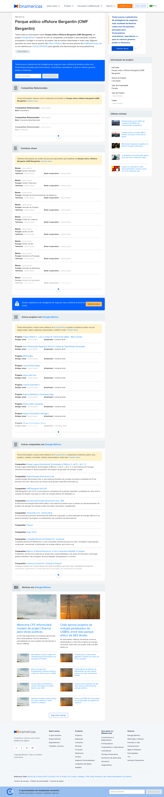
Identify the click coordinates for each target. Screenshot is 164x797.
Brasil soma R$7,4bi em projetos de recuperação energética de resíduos (87, 701)
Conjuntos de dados (83, 764)
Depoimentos (54, 742)
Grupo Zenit (31, 532)
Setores (109, 6)
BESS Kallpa (28, 356)
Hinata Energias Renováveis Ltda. (40, 476)
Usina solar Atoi (29, 375)
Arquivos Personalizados (85, 760)
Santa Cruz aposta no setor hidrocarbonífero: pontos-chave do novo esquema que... (134, 169)
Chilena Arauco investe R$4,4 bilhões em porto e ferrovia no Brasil (134, 135)
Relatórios (79, 753)
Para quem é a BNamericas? (89, 6)
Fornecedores (107, 744)
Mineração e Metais (135, 739)
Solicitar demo (125, 6)
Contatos (79, 742)
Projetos (78, 735)
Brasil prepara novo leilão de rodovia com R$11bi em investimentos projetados (133, 123)
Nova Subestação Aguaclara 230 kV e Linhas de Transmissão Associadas (54, 346)
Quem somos (52, 6)
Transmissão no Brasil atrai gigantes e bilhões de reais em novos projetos (87, 657)
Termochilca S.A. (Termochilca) (39, 513)
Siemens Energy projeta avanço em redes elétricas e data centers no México (43, 701)
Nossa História (55, 739)
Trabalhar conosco (56, 746)
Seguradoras (106, 765)
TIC (128, 757)
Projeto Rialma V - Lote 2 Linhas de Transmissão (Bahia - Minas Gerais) (52, 337)
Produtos (68, 6)
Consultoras (106, 751)
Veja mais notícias (58, 715)
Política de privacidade (39, 781)
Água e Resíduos (134, 750)
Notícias (78, 746)
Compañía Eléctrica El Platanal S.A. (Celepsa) (45, 539)
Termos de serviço (21, 781)
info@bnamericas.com (92, 43)
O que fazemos (55, 735)
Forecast (78, 750)
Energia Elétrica (28, 38)
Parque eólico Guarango (33, 404)
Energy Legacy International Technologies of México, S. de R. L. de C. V (56, 464)
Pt (152, 6)
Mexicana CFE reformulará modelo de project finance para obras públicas (34, 628)
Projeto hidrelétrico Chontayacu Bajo (38, 394)
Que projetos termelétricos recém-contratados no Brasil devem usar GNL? (42, 686)
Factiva (78, 757)
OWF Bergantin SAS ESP (36, 489)
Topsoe (29, 525)
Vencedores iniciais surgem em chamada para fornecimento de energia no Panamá (43, 657)
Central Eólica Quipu (31, 366)
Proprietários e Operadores (112, 747)
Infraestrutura (133, 746)
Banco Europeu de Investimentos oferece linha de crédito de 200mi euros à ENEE (43, 671)
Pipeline (78, 767)
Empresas (79, 739)
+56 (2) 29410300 (40, 46)
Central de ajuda (56, 781)
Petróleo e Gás (133, 742)
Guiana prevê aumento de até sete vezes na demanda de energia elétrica (86, 686)
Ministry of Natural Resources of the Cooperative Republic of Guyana (55, 551)
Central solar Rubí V (31, 385)
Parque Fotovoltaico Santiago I (36, 414)
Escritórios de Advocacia (111, 758)
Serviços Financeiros (109, 754)
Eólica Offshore (55, 43)
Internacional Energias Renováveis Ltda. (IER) (45, 501)
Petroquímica (132, 753)
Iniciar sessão (140, 6)
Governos (105, 761)
